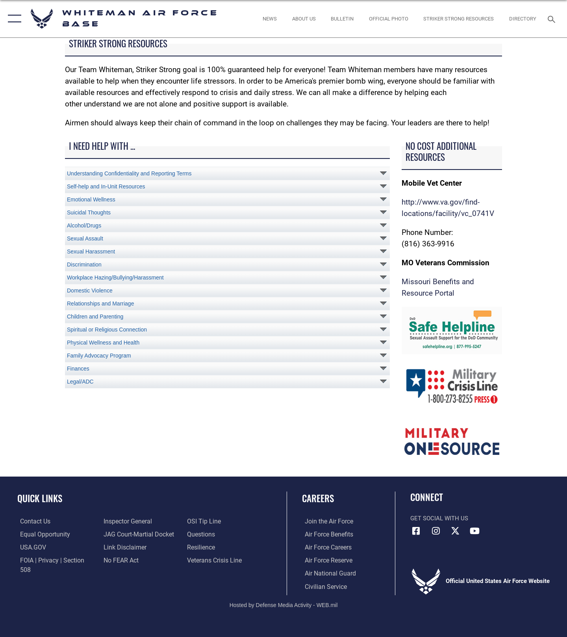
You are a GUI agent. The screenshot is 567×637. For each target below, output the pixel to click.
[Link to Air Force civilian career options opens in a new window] (322, 585)
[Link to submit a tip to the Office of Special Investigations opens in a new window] (203, 521)
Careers (318, 498)
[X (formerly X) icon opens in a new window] (455, 531)
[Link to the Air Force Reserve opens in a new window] (325, 559)
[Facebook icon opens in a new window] (416, 531)
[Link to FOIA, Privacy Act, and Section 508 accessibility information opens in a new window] (53, 559)
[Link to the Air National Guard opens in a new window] (326, 572)
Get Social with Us (439, 518)
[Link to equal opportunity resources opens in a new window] (40, 534)
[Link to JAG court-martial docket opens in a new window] (136, 534)
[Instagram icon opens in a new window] (436, 531)
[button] (13, 18)
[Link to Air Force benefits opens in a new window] (325, 534)
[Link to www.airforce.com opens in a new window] (325, 521)
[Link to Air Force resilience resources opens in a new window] (201, 546)
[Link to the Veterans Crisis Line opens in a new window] (214, 559)
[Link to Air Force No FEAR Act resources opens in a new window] (120, 559)
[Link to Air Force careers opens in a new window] (325, 546)
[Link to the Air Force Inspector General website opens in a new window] (126, 521)
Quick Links (39, 498)
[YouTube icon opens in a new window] (474, 531)
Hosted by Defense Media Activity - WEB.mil (284, 604)
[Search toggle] (553, 18)
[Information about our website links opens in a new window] (123, 546)
